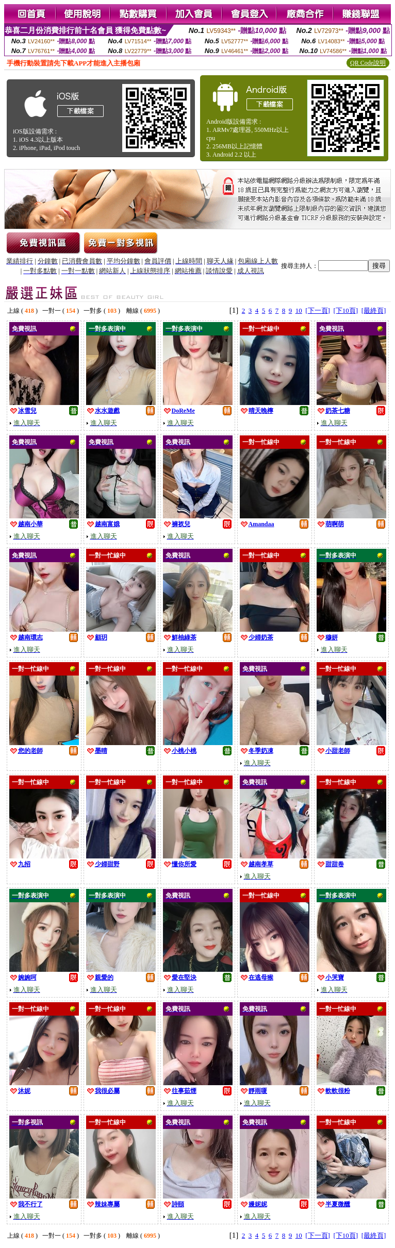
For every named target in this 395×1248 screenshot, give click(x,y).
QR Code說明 (368, 62)
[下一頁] (317, 310)
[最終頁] (373, 310)
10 (298, 310)
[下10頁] (345, 310)
